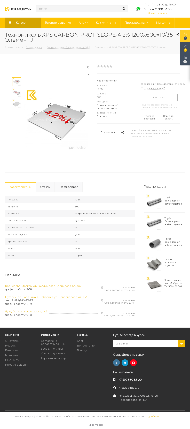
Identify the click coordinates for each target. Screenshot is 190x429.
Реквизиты (12, 360)
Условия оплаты (52, 348)
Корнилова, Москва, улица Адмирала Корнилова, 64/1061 (43, 286)
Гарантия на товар (53, 358)
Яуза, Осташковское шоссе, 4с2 (26, 311)
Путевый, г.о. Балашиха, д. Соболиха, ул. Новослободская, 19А (46, 297)
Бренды (82, 350)
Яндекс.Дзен (133, 362)
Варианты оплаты (169, 117)
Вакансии (11, 350)
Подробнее (152, 416)
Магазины (11, 355)
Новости (11, 345)
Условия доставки (149, 117)
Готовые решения (17, 364)
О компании (13, 340)
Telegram (125, 362)
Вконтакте (116, 362)
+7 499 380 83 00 (159, 9)
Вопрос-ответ (86, 345)
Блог (80, 340)
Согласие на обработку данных (53, 342)
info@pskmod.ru (128, 387)
